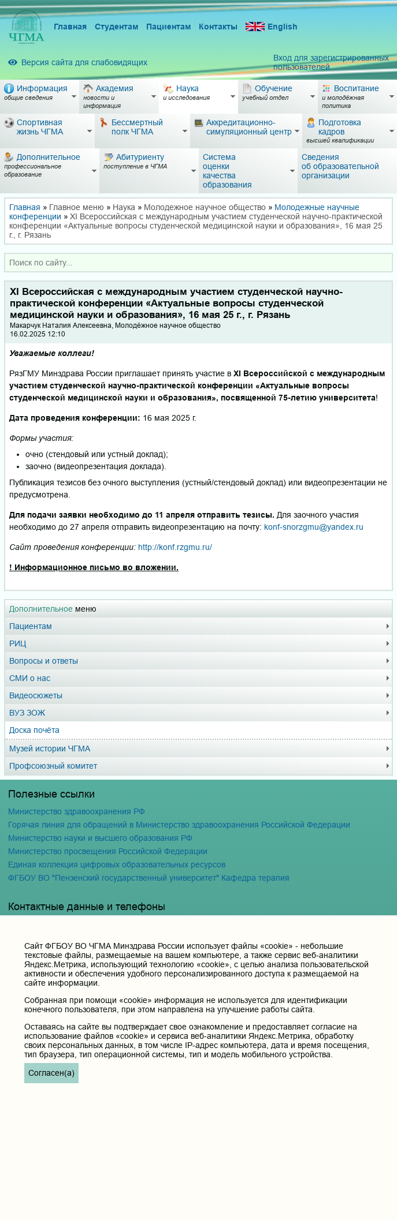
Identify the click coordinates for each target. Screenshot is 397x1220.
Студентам (116, 26)
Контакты (218, 26)
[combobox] (198, 262)
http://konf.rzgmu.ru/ (175, 547)
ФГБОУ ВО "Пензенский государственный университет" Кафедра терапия (149, 877)
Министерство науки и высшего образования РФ (100, 838)
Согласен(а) (51, 1072)
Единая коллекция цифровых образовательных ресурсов (116, 864)
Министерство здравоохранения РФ (76, 811)
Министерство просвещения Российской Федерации (107, 851)
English (272, 27)
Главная (70, 26)
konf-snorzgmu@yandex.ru (313, 527)
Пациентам (168, 26)
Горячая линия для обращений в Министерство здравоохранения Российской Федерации (179, 824)
